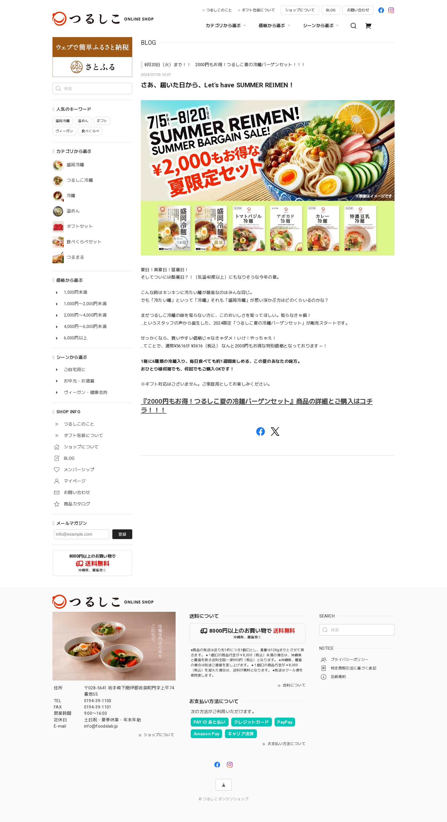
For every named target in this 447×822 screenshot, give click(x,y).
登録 (122, 534)
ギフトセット (80, 226)
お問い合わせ (358, 10)
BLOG (331, 10)
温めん (73, 211)
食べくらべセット (84, 242)
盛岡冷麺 (75, 165)
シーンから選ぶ (321, 26)
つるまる (75, 257)
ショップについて (300, 10)
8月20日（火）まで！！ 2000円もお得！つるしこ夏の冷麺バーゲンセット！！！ (225, 64)
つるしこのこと (219, 10)
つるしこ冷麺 (80, 180)
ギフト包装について (258, 10)
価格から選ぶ (275, 26)
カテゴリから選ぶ (226, 26)
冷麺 (71, 195)
